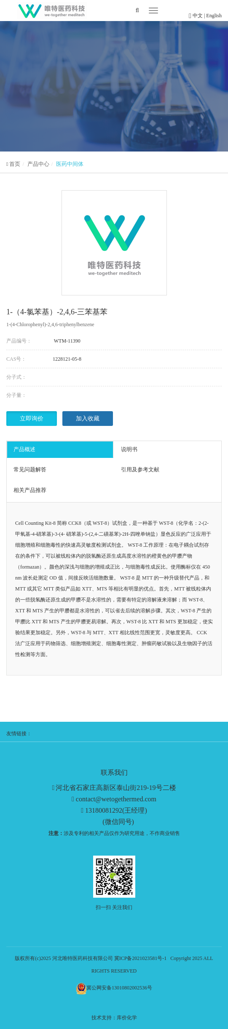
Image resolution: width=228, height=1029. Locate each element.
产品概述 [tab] (24, 449)
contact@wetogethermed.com (116, 799)
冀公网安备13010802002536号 (119, 988)
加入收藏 (87, 418)
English (214, 16)
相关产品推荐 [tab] (29, 490)
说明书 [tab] (129, 449)
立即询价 (31, 418)
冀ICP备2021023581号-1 (140, 958)
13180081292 (103, 810)
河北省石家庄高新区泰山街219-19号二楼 (116, 787)
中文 (198, 16)
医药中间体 (69, 164)
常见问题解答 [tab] (29, 469)
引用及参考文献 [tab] (140, 469)
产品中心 (38, 164)
